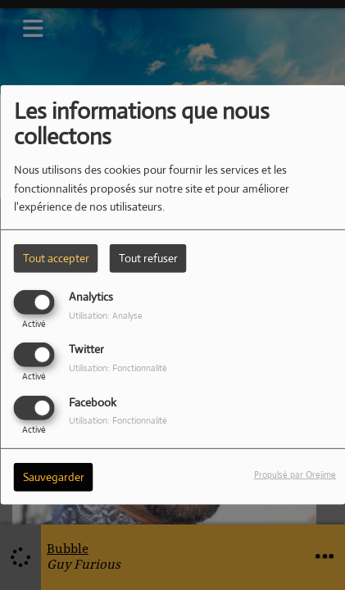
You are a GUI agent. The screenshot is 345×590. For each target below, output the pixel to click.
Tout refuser (148, 258)
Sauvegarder (53, 476)
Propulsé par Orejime (295, 473)
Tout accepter (56, 258)
